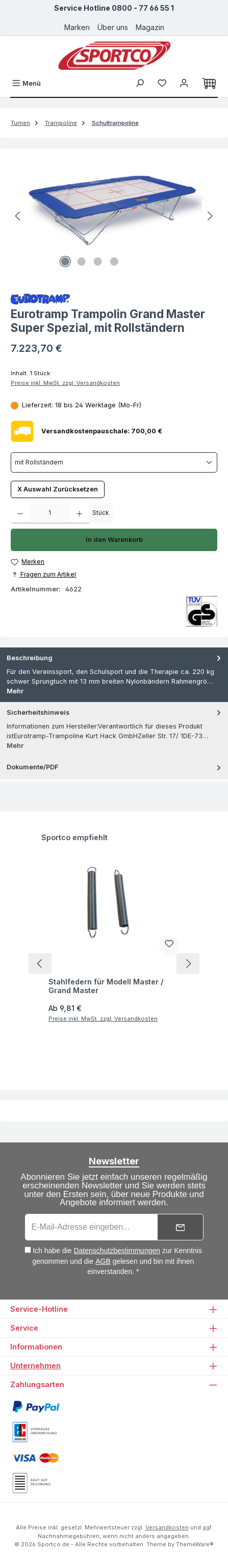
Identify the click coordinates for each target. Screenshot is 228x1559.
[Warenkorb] (209, 83)
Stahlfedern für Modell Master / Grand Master (105, 986)
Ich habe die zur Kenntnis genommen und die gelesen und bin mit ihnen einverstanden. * (116, 1261)
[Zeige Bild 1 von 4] (65, 261)
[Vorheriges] (18, 215)
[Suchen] (140, 83)
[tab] (114, 674)
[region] (114, 216)
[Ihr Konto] (184, 83)
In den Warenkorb (114, 539)
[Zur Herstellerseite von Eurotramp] (114, 298)
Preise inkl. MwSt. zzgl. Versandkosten (65, 382)
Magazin (150, 27)
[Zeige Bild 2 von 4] (82, 261)
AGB (103, 1261)
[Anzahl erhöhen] (79, 513)
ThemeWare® (195, 1544)
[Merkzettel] (162, 83)
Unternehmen (35, 1365)
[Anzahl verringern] (20, 513)
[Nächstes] (209, 215)
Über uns (112, 27)
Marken (77, 27)
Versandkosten (167, 1527)
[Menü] (26, 83)
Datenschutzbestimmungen (116, 1250)
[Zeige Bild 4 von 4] (114, 261)
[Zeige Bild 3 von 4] (98, 261)
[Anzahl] (49, 513)
